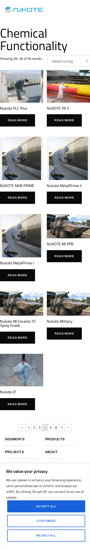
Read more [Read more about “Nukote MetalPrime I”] (17, 275)
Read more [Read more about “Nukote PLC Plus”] (17, 120)
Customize (46, 520)
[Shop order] (69, 61)
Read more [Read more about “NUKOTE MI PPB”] (64, 256)
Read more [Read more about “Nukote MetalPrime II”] (64, 197)
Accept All (46, 506)
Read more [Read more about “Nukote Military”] (64, 333)
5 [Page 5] (51, 427)
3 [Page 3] (40, 427)
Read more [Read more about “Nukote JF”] (17, 404)
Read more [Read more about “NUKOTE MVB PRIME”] (17, 197)
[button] (84, 9)
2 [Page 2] (34, 427)
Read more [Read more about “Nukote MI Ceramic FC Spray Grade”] (17, 337)
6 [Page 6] (56, 427)
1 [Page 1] (29, 427)
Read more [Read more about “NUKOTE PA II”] (64, 120)
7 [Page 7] (62, 427)
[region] (45, 506)
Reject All (46, 535)
